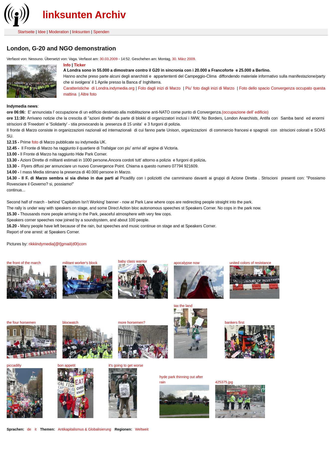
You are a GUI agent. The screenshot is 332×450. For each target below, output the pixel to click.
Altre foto (88, 94)
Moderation (59, 32)
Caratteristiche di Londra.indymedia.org (98, 88)
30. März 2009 (183, 59)
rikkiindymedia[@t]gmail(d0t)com (57, 244)
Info (66, 65)
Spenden (101, 32)
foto (35, 142)
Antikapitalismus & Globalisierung (84, 429)
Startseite (26, 32)
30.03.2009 (109, 59)
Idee (42, 32)
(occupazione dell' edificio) (245, 112)
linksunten (81, 32)
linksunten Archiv (84, 14)
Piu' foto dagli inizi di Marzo (210, 88)
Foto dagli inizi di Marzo (160, 88)
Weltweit (141, 429)
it (35, 429)
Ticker (80, 65)
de (29, 429)
